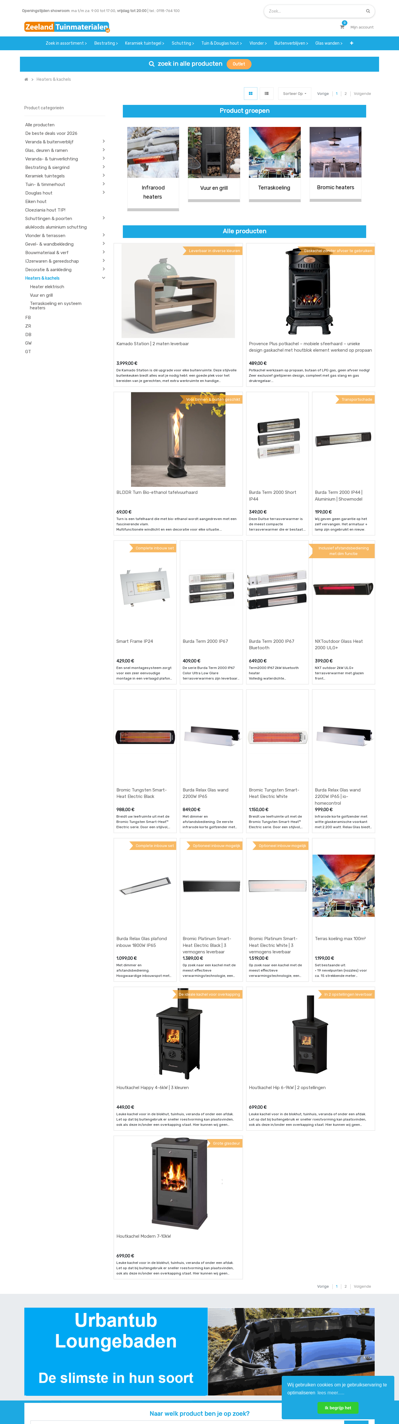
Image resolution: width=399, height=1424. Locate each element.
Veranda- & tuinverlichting (51, 159)
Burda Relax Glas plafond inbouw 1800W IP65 (141, 833)
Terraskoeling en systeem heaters (56, 306)
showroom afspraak (252, 1336)
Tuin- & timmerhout (45, 184)
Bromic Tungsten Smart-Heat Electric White (274, 706)
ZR (28, 326)
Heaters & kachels (42, 278)
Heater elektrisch (47, 286)
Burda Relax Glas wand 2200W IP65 (205, 706)
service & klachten (130, 1370)
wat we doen (185, 1336)
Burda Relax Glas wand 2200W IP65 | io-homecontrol (338, 709)
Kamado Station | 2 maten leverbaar (152, 322)
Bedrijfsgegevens (218, 1400)
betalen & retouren (131, 1347)
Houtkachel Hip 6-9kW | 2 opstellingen (287, 956)
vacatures (183, 1370)
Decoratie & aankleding (48, 269)
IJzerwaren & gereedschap (52, 261)
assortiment (245, 1359)
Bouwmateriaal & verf (47, 252)
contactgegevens (250, 1347)
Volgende (362, 93)
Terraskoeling (274, 188)
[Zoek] (368, 11)
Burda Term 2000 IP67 (205, 575)
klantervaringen (188, 1347)
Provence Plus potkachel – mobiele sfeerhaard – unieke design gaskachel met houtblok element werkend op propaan (310, 325)
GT (28, 351)
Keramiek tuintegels (45, 176)
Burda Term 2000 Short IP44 (272, 452)
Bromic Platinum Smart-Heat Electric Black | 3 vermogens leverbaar (207, 836)
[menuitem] (66, 43)
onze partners (247, 1370)
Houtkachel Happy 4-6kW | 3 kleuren (152, 956)
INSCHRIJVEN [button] (357, 1336)
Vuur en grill (41, 295)
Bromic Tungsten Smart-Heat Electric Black (141, 706)
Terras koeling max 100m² (340, 829)
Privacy (252, 1400)
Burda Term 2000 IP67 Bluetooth (271, 579)
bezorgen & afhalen (132, 1359)
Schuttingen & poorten (48, 218)
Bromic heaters (335, 187)
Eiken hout (36, 201)
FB (28, 317)
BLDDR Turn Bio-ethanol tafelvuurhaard (157, 449)
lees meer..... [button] (330, 1392)
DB (28, 334)
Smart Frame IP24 (134, 575)
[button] (351, 43)
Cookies (276, 1400)
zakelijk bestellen (189, 1359)
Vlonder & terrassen (45, 235)
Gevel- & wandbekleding (49, 244)
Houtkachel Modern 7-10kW (143, 1083)
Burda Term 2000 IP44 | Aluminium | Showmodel (338, 452)
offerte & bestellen (131, 1336)
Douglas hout (38, 193)
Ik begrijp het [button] (338, 1407)
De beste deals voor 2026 (51, 133)
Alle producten (40, 125)
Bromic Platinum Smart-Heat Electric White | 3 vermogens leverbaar (273, 836)
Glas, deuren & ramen (46, 150)
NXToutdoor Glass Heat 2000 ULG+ (339, 579)
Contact (40, 1362)
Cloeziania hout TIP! (45, 210)
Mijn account (126, 1400)
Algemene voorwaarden (170, 1400)
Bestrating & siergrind (47, 167)
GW (28, 343)
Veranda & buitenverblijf (49, 142)
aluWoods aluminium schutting (56, 227)
